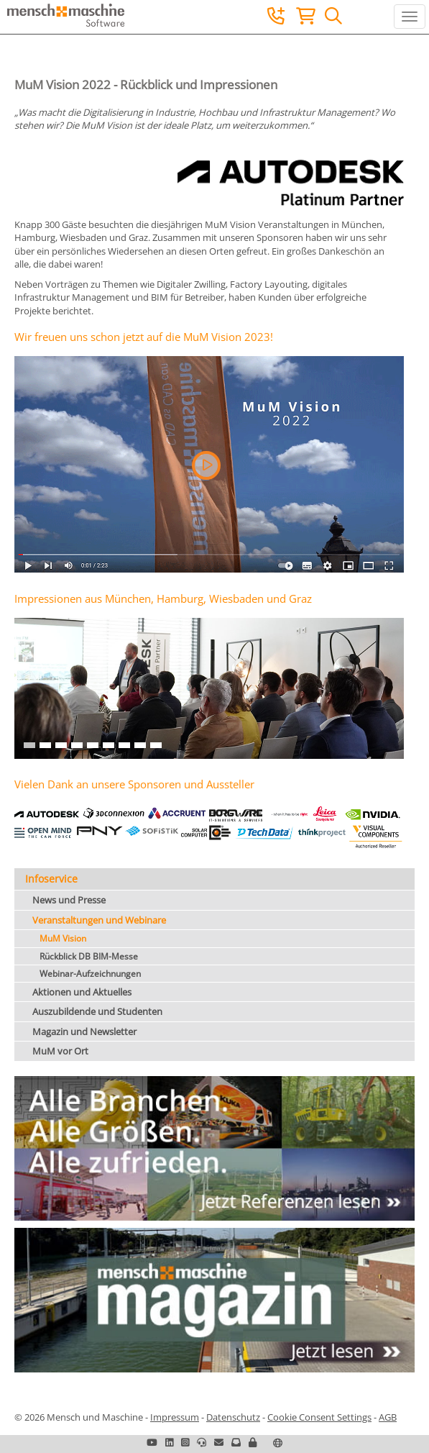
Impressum (174, 1417)
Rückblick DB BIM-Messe (89, 956)
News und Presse (69, 899)
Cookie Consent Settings (319, 1417)
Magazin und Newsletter (84, 1031)
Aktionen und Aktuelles (82, 991)
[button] (206, 465)
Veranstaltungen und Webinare (99, 920)
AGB (388, 1417)
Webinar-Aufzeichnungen (90, 973)
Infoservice (51, 878)
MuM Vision (63, 938)
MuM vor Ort (60, 1050)
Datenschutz (233, 1417)
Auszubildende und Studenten (97, 1011)
